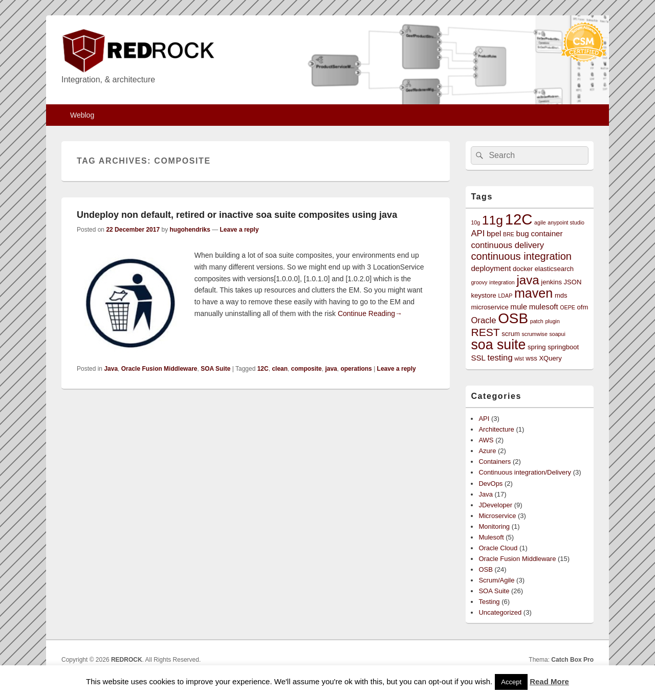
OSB (485, 569)
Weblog (82, 115)
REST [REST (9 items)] (485, 332)
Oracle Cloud (497, 548)
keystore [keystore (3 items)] (483, 295)
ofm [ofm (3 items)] (582, 307)
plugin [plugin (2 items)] (552, 321)
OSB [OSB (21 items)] (513, 318)
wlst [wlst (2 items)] (518, 358)
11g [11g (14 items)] (492, 220)
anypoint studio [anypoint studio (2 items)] (566, 222)
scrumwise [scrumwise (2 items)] (534, 334)
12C (263, 368)
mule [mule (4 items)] (518, 306)
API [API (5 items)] (478, 233)
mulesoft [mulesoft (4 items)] (543, 306)
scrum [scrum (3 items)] (510, 334)
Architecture (496, 429)
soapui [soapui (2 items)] (557, 334)
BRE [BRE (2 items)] (508, 234)
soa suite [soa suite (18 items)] (498, 344)
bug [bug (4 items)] (522, 233)
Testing (488, 601)
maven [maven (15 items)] (533, 293)
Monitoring (494, 526)
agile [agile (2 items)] (540, 222)
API (483, 418)
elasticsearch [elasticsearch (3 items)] (554, 269)
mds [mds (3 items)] (561, 295)
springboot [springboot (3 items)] (563, 347)
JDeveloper (495, 505)
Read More (549, 681)
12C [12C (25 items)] (519, 219)
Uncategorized (499, 612)
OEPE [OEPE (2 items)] (567, 307)
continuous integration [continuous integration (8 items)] (521, 256)
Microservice (497, 516)
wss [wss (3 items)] (531, 358)
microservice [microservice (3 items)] (489, 307)
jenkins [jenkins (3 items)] (551, 282)
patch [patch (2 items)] (536, 321)
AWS (485, 440)
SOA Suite (215, 368)
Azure (487, 451)
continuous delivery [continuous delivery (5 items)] (507, 245)
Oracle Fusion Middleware (159, 368)
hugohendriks (189, 229)
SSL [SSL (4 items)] (478, 357)
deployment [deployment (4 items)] (491, 268)
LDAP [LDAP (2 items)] (505, 296)
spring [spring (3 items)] (537, 347)
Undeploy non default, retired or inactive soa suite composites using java (237, 215)
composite (306, 368)
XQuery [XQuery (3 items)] (550, 358)
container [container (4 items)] (546, 233)
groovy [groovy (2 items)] (479, 282)
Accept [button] (511, 682)
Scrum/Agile (496, 580)
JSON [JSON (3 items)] (573, 282)
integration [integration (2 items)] (502, 282)
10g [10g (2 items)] (475, 222)
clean (280, 368)
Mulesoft (491, 537)
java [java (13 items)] (527, 280)
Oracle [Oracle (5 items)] (483, 320)
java (331, 368)
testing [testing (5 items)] (500, 358)
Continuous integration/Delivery (524, 472)
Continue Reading (370, 313)
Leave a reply (239, 229)
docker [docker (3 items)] (523, 269)
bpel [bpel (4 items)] (494, 233)
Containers (494, 461)
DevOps (490, 483)
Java (111, 368)
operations (356, 368)
